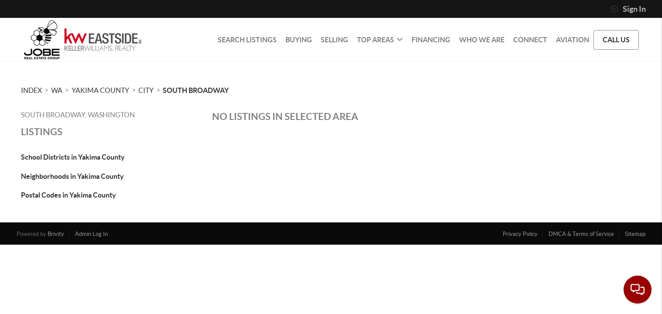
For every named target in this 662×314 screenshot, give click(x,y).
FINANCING (431, 40)
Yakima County (100, 90)
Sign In (628, 9)
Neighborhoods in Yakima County (72, 176)
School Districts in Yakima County (73, 157)
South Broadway (196, 90)
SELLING (334, 40)
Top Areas (380, 40)
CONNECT (530, 40)
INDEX (31, 90)
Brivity (56, 234)
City (146, 90)
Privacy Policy (520, 234)
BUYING (298, 40)
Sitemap (635, 234)
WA (56, 90)
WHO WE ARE (481, 40)
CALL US (616, 40)
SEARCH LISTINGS (247, 40)
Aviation (572, 40)
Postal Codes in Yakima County (68, 195)
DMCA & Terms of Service (581, 234)
